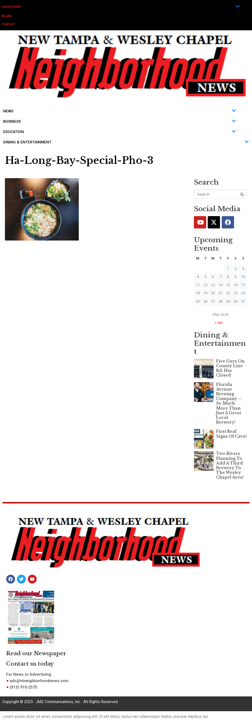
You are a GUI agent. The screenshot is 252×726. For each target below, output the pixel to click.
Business (119, 121)
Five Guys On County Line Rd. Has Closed (230, 368)
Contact (8, 24)
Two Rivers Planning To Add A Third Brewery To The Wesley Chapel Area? (230, 465)
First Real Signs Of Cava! (231, 433)
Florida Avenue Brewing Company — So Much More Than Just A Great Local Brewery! (229, 403)
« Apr (219, 322)
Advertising (121, 6)
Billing (7, 16)
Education (119, 132)
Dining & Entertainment (126, 142)
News (119, 111)
